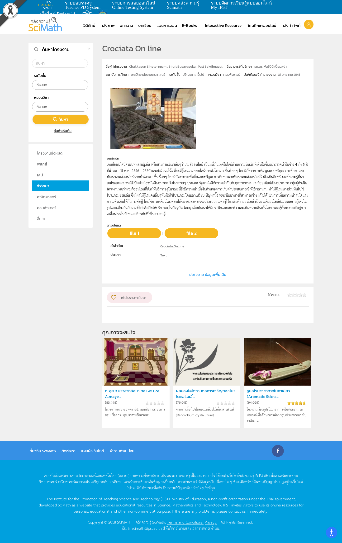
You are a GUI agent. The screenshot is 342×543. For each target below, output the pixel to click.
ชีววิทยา (43, 186)
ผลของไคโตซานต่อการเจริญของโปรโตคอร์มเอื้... (206, 393)
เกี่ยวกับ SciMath (42, 451)
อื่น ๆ (41, 219)
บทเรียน (144, 25)
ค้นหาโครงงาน (56, 49)
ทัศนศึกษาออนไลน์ (261, 25)
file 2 (191, 233)
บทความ (126, 25)
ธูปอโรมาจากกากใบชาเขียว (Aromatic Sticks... (268, 393)
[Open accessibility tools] (331, 532)
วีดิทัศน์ (89, 25)
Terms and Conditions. (185, 522)
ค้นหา (60, 119)
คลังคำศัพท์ (290, 25)
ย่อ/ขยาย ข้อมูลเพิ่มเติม (207, 274)
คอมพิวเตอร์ (46, 208)
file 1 (134, 233)
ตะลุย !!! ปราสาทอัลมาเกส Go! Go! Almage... (132, 393)
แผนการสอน (167, 25)
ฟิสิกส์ (42, 164)
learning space (46, 5)
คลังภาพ (107, 25)
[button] (309, 24)
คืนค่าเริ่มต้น (61, 130)
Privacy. (211, 522)
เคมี (40, 175)
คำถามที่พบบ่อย (121, 451)
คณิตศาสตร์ (46, 197)
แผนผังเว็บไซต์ (92, 451)
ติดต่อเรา (69, 451)
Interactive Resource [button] (223, 25)
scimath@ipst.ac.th (147, 528)
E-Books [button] (189, 25)
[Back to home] (45, 24)
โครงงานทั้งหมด (49, 153)
